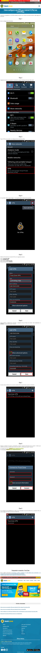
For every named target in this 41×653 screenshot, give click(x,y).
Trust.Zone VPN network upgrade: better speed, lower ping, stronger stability (16, 642)
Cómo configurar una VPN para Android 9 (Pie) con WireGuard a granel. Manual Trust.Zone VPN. (19, 611)
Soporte (23, 628)
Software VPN (6, 626)
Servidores (5, 628)
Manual (23, 633)
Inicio (4, 624)
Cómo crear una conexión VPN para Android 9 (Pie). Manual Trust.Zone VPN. (15, 607)
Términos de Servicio (7, 630)
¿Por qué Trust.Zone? (26, 624)
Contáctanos (24, 626)
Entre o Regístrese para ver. (18, 448)
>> (35, 0)
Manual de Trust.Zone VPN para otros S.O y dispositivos (11, 613)
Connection (23, 574)
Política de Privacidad (7, 632)
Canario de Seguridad (7, 633)
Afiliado (4, 635)
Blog (22, 630)
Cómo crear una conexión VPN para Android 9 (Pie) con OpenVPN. (13, 609)
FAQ (22, 632)
